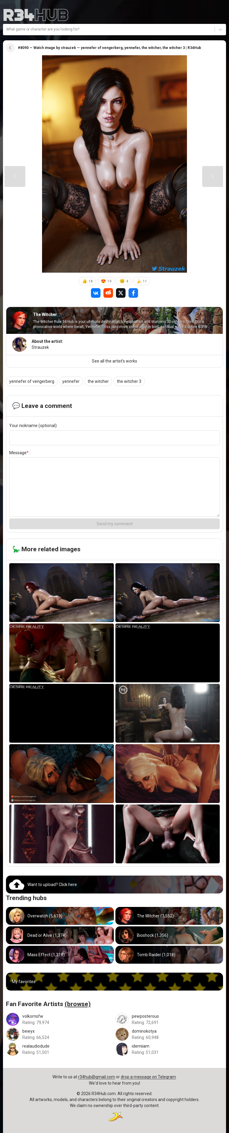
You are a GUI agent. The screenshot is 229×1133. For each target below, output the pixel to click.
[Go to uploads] (114, 884)
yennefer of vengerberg (31, 381)
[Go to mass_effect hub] (60, 955)
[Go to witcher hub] (169, 916)
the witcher (98, 381)
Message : (19, 452)
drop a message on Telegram (148, 1076)
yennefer (71, 381)
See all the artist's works (114, 361)
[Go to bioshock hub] (169, 935)
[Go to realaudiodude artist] (60, 1049)
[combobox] (6, 29)
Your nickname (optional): (33, 425)
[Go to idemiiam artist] (169, 1049)
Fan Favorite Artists (48, 1004)
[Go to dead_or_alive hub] (60, 935)
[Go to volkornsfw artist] (60, 1019)
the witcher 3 (129, 381)
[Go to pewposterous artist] (169, 1019)
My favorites (23, 981)
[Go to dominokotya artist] (169, 1034)
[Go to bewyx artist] (60, 1034)
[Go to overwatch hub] (60, 916)
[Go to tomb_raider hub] (169, 955)
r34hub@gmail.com (96, 1076)
